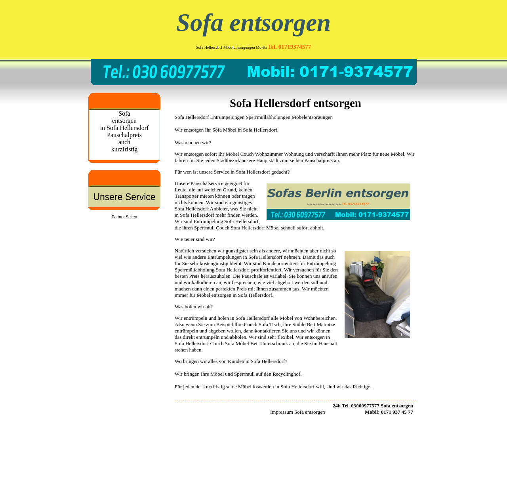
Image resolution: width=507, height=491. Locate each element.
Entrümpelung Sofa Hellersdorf (226, 221)
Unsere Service (124, 197)
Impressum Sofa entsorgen (297, 412)
